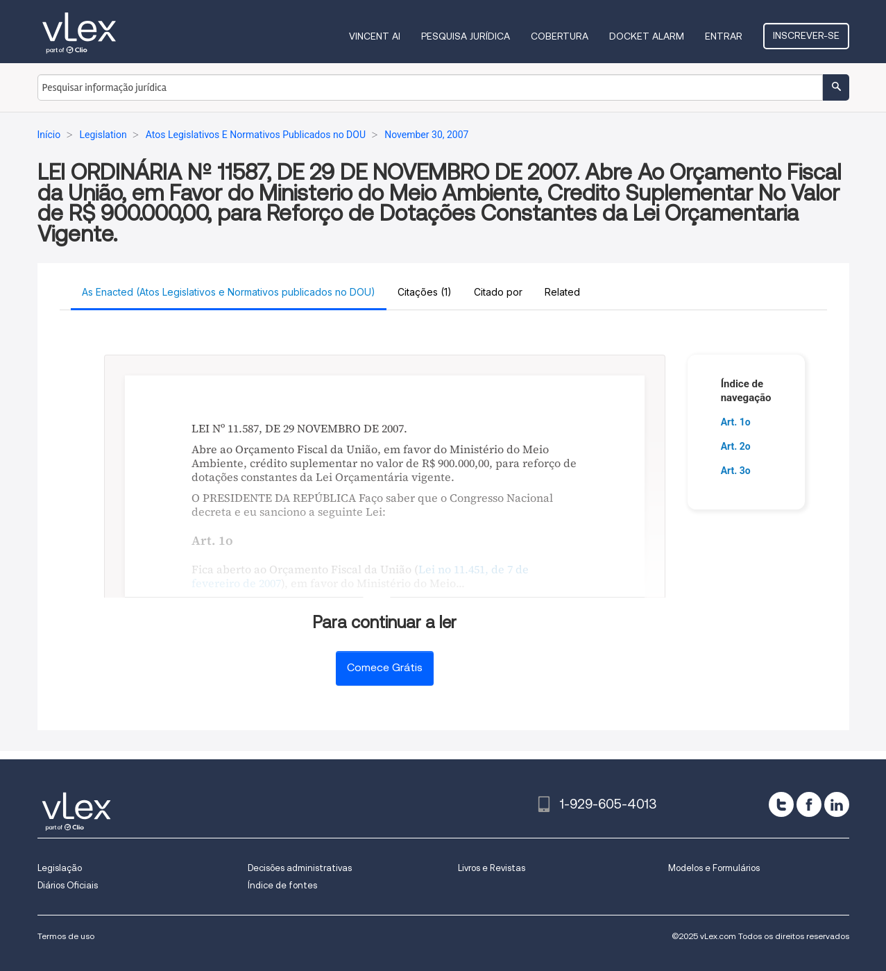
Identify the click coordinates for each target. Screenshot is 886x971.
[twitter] (781, 804)
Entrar (723, 36)
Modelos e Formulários (714, 868)
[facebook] (808, 804)
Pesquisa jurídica (465, 36)
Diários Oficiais (67, 885)
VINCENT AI (374, 36)
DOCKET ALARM (646, 36)
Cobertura (559, 36)
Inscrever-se (806, 35)
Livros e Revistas (491, 868)
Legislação (59, 868)
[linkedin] (836, 804)
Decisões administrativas (300, 868)
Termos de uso (65, 935)
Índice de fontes (282, 885)
